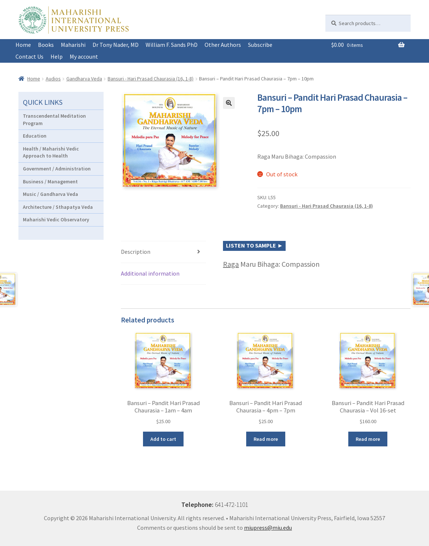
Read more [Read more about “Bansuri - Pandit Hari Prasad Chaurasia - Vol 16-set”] (368, 439)
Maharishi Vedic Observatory (56, 219)
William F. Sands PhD (172, 44)
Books (46, 44)
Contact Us (29, 56)
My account (84, 56)
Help (56, 56)
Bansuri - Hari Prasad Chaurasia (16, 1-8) (150, 78)
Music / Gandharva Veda (50, 194)
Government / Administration (57, 168)
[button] (229, 103)
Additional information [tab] (150, 273)
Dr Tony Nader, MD (116, 44)
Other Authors (223, 44)
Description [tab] (135, 251)
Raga (231, 264)
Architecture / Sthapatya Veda (58, 207)
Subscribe (260, 44)
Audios (53, 78)
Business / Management (50, 181)
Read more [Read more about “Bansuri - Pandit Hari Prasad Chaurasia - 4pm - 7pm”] (266, 439)
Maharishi (73, 44)
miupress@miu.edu (268, 527)
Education (34, 135)
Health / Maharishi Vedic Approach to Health (51, 152)
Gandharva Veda (84, 78)
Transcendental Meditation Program (54, 120)
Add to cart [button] (163, 439)
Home (23, 44)
